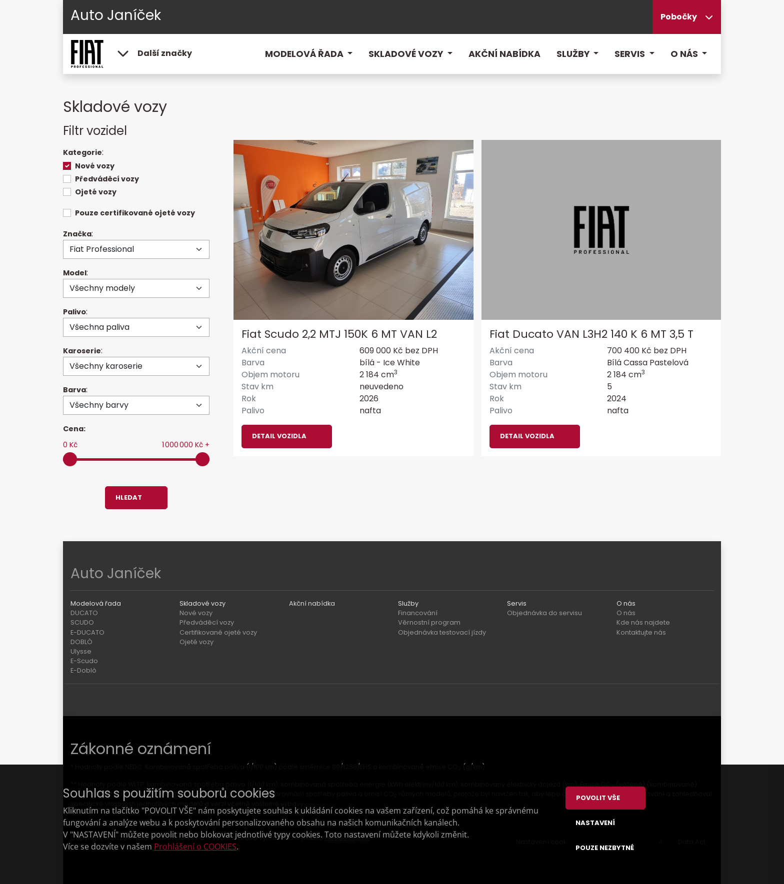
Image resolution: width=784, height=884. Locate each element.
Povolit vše (598, 798)
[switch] (67, 166)
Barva (74, 390)
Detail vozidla (279, 436)
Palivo (74, 312)
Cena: (74, 429)
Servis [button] (630, 54)
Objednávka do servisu (544, 613)
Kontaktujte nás (641, 632)
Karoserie (82, 351)
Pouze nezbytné (605, 848)
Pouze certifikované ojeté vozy (135, 213)
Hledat (129, 497)
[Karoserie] (136, 366)
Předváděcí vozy (107, 179)
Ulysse (81, 651)
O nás (626, 613)
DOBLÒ (81, 642)
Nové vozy (94, 166)
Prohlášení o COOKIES (195, 846)
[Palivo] (136, 327)
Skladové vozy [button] (406, 54)
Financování (418, 613)
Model (74, 273)
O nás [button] (685, 54)
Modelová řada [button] (305, 54)
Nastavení (595, 823)
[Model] (136, 288)
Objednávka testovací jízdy (442, 632)
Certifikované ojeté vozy (218, 632)
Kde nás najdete (643, 622)
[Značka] (136, 249)
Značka (77, 234)
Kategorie (82, 152)
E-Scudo (84, 661)
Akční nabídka (504, 54)
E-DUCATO (87, 632)
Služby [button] (574, 54)
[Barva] (136, 405)
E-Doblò (83, 670)
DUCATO (84, 613)
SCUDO (82, 622)
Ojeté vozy (95, 192)
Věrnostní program (429, 622)
